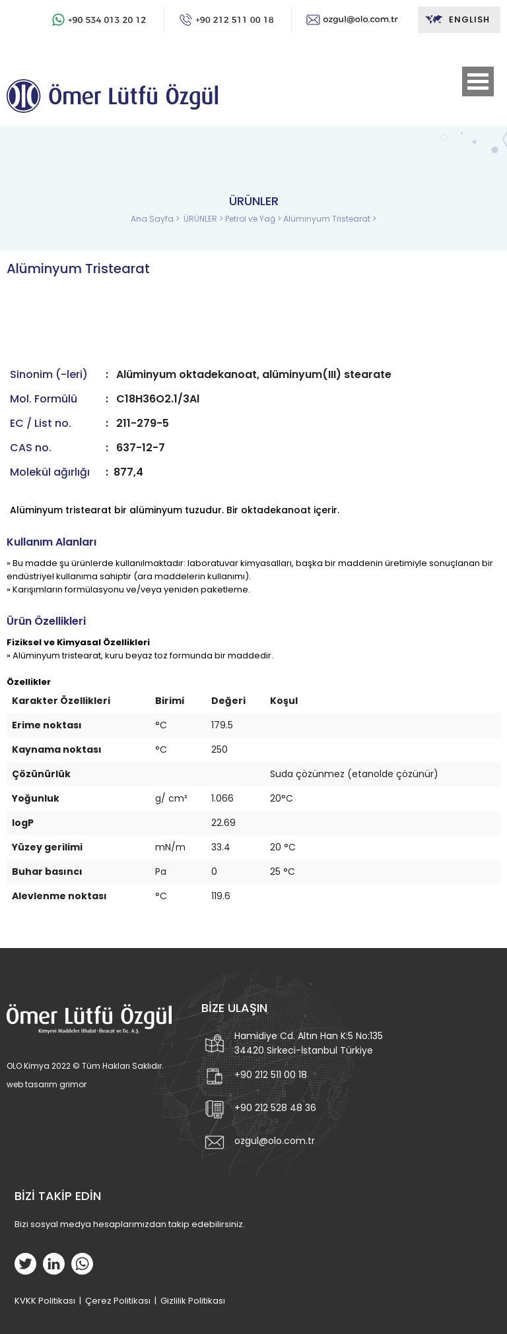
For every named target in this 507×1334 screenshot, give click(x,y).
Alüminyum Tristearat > (329, 218)
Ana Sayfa (153, 218)
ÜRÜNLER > (204, 218)
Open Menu (478, 81)
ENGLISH (457, 19)
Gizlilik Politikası (192, 1300)
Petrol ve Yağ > (254, 218)
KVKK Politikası (45, 1300)
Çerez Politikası (118, 1300)
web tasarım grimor (46, 1084)
